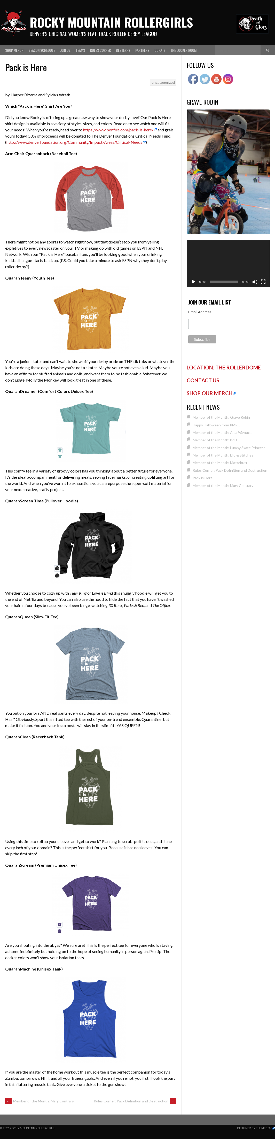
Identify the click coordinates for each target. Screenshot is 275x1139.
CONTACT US (203, 380)
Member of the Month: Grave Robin (221, 417)
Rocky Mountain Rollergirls (111, 22)
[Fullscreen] (263, 281)
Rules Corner (100, 50)
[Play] (193, 281)
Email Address (199, 312)
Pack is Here (203, 478)
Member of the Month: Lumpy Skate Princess (229, 447)
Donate (159, 50)
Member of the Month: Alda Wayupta (223, 432)
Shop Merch (14, 50)
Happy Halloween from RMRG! (217, 425)
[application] (228, 263)
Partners (142, 50)
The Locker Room (183, 50)
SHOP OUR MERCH (209, 393)
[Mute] (254, 281)
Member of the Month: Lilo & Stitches (223, 455)
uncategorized (163, 82)
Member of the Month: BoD (215, 440)
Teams (80, 50)
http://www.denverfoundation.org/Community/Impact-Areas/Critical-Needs (74, 142)
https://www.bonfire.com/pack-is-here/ (118, 129)
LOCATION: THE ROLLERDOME (224, 367)
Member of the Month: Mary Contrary (39, 1101)
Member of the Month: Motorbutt (220, 462)
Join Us (65, 50)
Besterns (123, 50)
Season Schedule (42, 50)
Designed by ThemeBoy (254, 1128)
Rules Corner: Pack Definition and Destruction (135, 1101)
